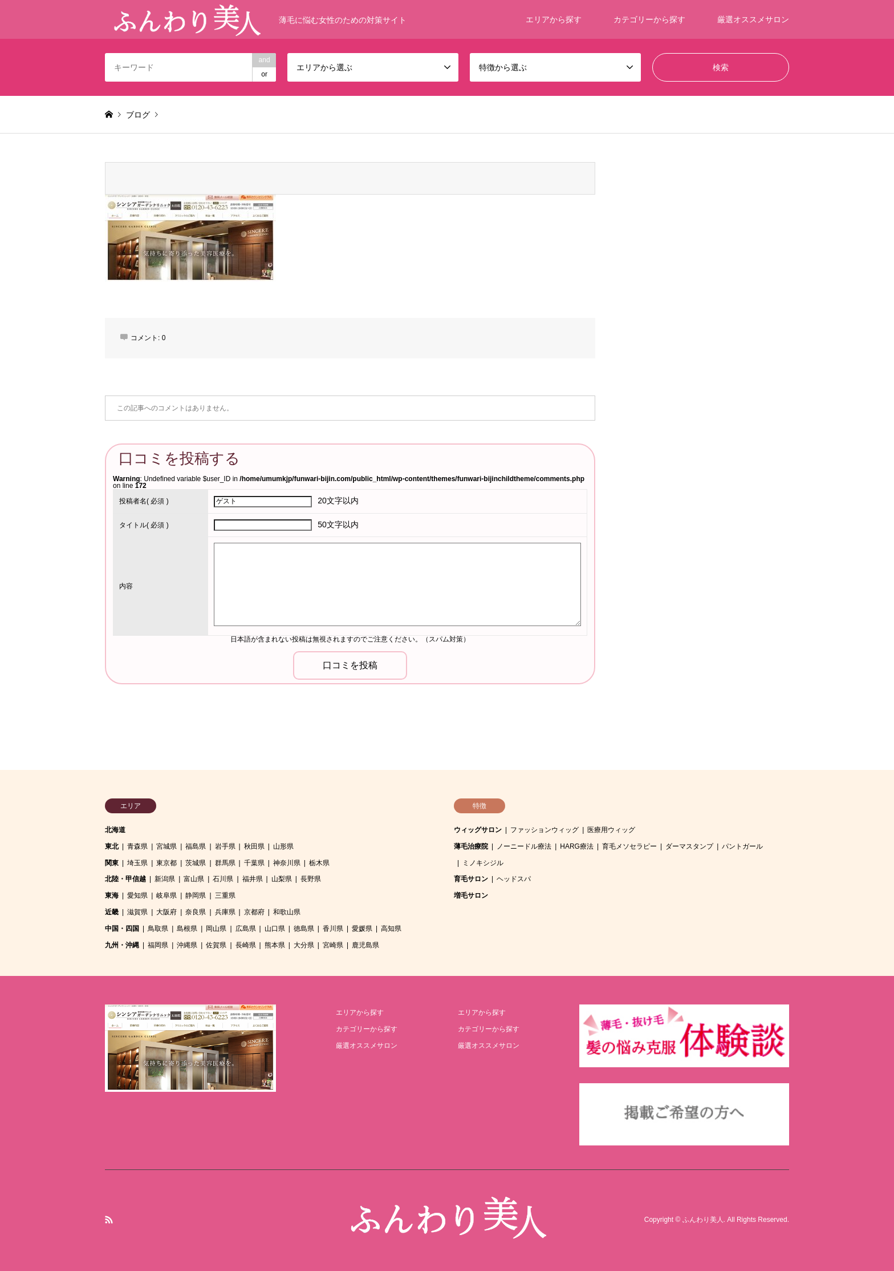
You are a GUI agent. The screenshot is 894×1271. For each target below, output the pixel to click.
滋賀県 (137, 912)
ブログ (138, 114)
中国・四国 (122, 929)
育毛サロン (471, 879)
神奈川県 (286, 863)
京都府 (254, 912)
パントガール (742, 846)
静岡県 (195, 895)
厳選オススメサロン (753, 19)
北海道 (115, 830)
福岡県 (158, 945)
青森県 (137, 846)
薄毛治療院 (471, 846)
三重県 (225, 895)
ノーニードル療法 (524, 846)
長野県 (310, 879)
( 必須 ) (144, 501)
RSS (109, 1220)
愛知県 (137, 895)
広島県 (245, 929)
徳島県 (304, 929)
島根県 (187, 929)
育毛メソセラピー (629, 846)
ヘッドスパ (514, 879)
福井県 (252, 879)
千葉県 (254, 863)
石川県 (223, 879)
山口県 (275, 929)
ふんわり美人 (703, 1220)
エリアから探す (554, 19)
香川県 (333, 929)
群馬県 (225, 863)
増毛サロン (471, 895)
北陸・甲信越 (125, 879)
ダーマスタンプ (689, 846)
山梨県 (281, 879)
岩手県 (225, 846)
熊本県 (275, 945)
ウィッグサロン (478, 830)
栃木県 (319, 863)
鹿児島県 (365, 945)
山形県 (283, 846)
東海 (112, 895)
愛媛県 (362, 929)
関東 (112, 863)
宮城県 (166, 846)
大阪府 (166, 912)
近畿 (112, 912)
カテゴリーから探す (649, 19)
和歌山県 (286, 912)
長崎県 (245, 945)
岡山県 (216, 929)
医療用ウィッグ (611, 830)
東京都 (166, 863)
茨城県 (195, 863)
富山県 (194, 879)
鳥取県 (158, 929)
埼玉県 (137, 863)
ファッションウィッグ (544, 830)
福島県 (195, 846)
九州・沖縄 (122, 945)
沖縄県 (187, 945)
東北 (112, 846)
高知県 (391, 929)
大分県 (304, 945)
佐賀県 (216, 945)
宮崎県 (333, 945)
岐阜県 (166, 895)
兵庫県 (225, 912)
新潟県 (165, 879)
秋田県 (254, 846)
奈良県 (195, 912)
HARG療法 (577, 846)
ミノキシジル (482, 863)
